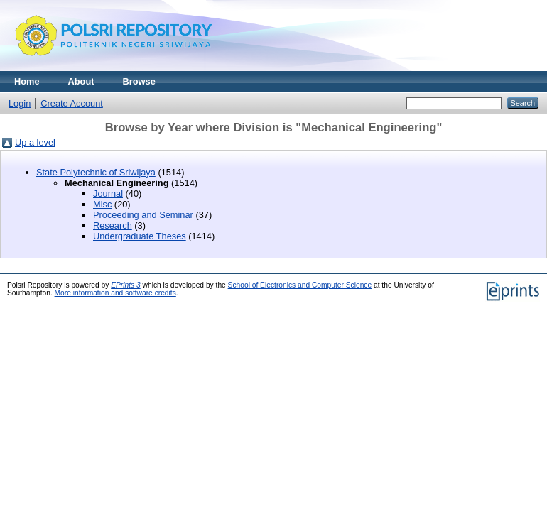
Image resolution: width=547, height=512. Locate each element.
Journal (108, 193)
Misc (102, 204)
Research (112, 225)
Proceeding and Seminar (143, 214)
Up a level (35, 142)
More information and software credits (115, 293)
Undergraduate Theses (139, 236)
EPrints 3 (126, 285)
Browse (139, 81)
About (81, 81)
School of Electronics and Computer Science (300, 285)
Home (27, 81)
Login (20, 103)
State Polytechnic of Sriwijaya (96, 172)
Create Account (71, 103)
